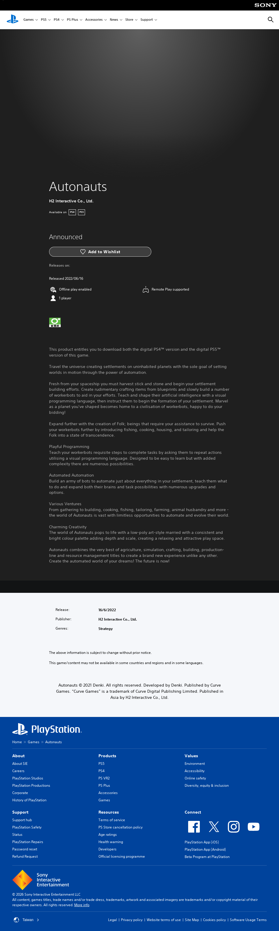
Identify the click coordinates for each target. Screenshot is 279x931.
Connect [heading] (193, 812)
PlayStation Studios (27, 778)
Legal (112, 919)
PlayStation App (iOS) (202, 842)
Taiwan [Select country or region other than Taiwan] (26, 920)
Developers (107, 849)
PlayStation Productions (31, 785)
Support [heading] (20, 812)
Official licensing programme (121, 856)
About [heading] (18, 755)
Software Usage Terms (248, 919)
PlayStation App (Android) (205, 849)
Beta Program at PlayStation (207, 856)
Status (17, 834)
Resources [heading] (108, 812)
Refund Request (25, 856)
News (114, 20)
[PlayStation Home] (12, 20)
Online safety (195, 778)
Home (17, 741)
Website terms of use (164, 919)
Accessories (94, 20)
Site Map (192, 919)
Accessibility (195, 770)
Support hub (22, 819)
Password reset (24, 849)
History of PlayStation (29, 800)
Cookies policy (214, 919)
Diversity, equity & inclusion (207, 785)
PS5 (43, 20)
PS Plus (72, 20)
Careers (18, 770)
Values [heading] (191, 755)
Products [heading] (107, 755)
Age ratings (107, 834)
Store (129, 20)
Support (147, 20)
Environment (195, 763)
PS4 (57, 20)
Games (28, 20)
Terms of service (111, 819)
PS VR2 (104, 778)
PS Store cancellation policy (120, 827)
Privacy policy (132, 919)
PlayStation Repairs (27, 841)
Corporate (20, 792)
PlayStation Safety (26, 827)
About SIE (19, 763)
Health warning (110, 841)
